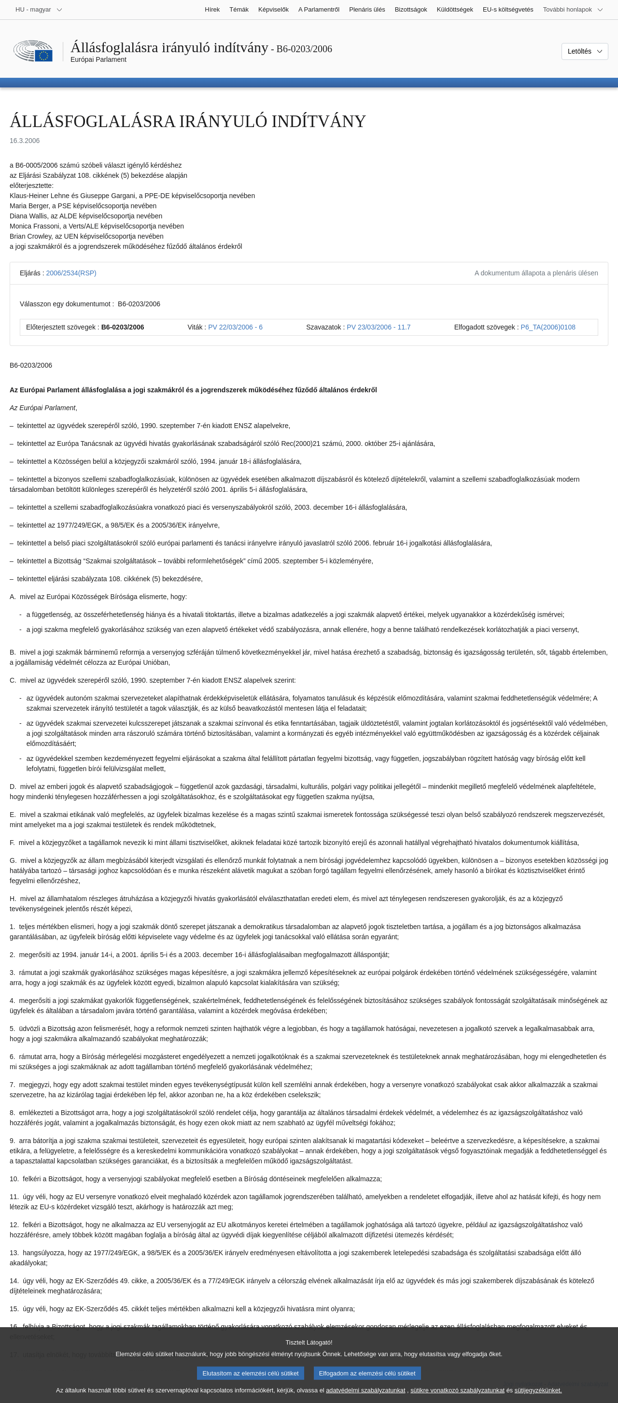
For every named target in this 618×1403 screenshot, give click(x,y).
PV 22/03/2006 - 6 (235, 327)
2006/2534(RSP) (71, 273)
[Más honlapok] (573, 9)
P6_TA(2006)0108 (548, 327)
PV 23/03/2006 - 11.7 (378, 327)
